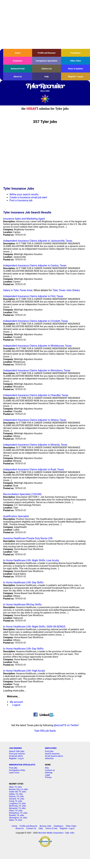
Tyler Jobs (69, 833)
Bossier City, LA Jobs (18, 789)
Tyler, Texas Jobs (62, 290)
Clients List (46, 68)
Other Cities (75, 61)
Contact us (50, 770)
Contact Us (31, 828)
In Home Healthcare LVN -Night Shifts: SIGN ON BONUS (34, 626)
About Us (17, 76)
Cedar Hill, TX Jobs (17, 791)
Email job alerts (16, 756)
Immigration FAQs (17, 770)
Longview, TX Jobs (17, 803)
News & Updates (75, 68)
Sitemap (49, 772)
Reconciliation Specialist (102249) (22, 494)
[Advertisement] (45, 24)
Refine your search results (23, 194)
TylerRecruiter (45, 88)
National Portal (17, 68)
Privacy (48, 777)
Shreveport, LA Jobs (18, 817)
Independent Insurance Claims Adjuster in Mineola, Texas (35, 444)
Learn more (14, 772)
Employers (17, 61)
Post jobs (49, 751)
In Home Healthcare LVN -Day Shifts (23, 582)
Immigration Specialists (46, 61)
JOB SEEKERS (15, 748)
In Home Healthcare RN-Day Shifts (22, 604)
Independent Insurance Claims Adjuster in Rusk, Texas (33, 469)
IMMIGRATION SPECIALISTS (22, 764)
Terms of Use (51, 828)
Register (12, 758)
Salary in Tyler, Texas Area (17, 290)
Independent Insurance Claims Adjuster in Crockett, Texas (35, 320)
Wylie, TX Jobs (15, 820)
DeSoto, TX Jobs (16, 796)
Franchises (76, 53)
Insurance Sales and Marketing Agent (24, 218)
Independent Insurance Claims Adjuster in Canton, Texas (34, 265)
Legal (47, 775)
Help (46, 76)
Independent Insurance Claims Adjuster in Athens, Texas (34, 419)
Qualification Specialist (16, 516)
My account (16, 701)
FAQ (47, 768)
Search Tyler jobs (16, 751)
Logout (16, 704)
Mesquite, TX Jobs (17, 808)
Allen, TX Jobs (15, 787)
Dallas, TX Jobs (16, 794)
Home (17, 53)
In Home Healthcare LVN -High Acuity (24, 670)
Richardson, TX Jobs (18, 813)
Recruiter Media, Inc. (45, 98)
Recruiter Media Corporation (50, 833)
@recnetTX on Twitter (66, 725)
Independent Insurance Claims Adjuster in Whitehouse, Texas (37, 345)
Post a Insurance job (20, 200)
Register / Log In (75, 76)
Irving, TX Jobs (15, 801)
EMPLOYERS (51, 748)
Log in (21, 758)
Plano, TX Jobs (15, 810)
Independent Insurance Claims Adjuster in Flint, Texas (33, 296)
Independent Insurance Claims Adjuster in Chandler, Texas (35, 395)
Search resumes (52, 753)
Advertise (49, 758)
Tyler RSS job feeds (45, 730)
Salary (76, 290)
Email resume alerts (54, 756)
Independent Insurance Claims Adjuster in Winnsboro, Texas (36, 370)
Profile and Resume (47, 53)
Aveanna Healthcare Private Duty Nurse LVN (27, 538)
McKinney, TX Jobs (17, 806)
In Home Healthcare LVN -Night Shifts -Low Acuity (31, 560)
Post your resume (17, 753)
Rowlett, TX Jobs (16, 815)
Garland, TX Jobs (16, 799)
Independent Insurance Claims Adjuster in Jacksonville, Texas (37, 240)
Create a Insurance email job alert (28, 197)
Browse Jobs (45, 826)
